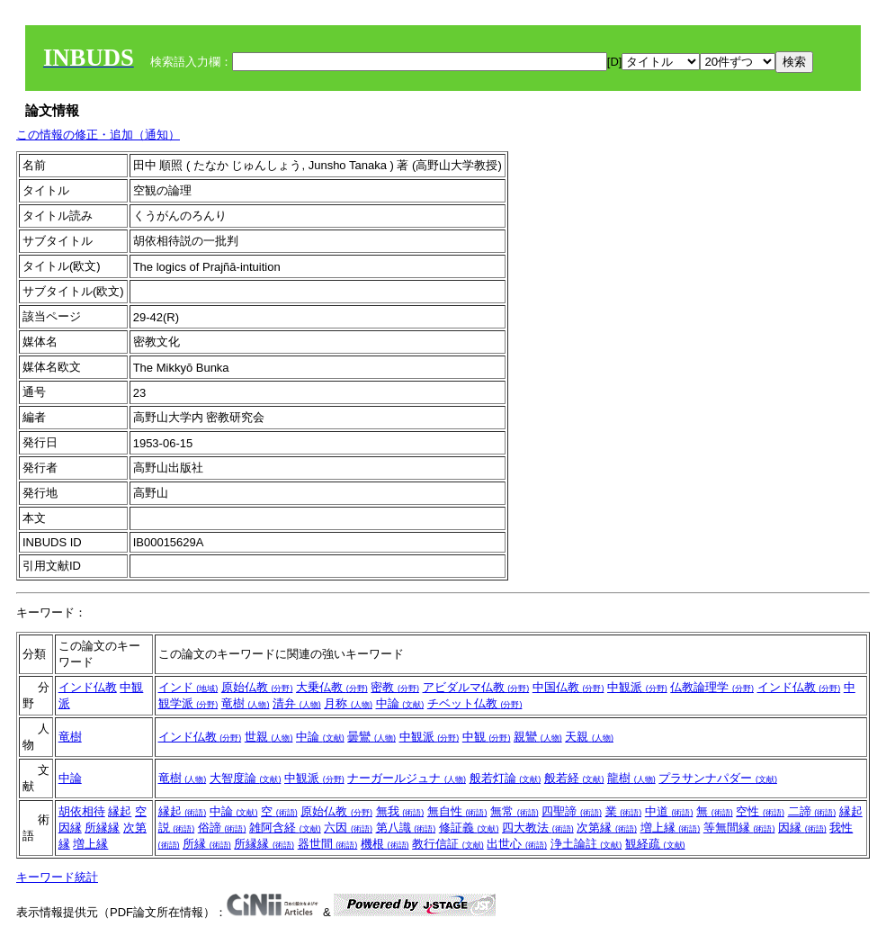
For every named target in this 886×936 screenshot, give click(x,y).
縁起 (119, 811)
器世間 (328, 843)
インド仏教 (87, 687)
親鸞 (538, 736)
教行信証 (448, 843)
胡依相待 (81, 811)
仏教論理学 (712, 687)
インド (188, 687)
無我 (400, 811)
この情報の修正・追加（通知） (98, 134)
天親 (589, 736)
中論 (400, 703)
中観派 (637, 687)
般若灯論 (505, 778)
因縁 (70, 827)
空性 (760, 811)
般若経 (574, 778)
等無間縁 (739, 827)
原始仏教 (257, 687)
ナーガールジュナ (406, 778)
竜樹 (245, 703)
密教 (395, 687)
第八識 (406, 827)
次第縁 (607, 827)
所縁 (207, 843)
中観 (486, 736)
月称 (348, 703)
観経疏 (655, 843)
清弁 (297, 703)
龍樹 (631, 778)
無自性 (457, 811)
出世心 (517, 843)
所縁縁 (102, 827)
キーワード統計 (57, 877)
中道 (669, 811)
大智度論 (246, 778)
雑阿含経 (285, 827)
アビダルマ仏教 (476, 687)
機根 (385, 843)
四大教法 (538, 827)
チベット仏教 (475, 703)
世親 (269, 736)
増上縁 (90, 843)
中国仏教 (568, 687)
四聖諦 (571, 811)
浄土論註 (586, 843)
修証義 (469, 827)
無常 (514, 811)
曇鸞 (371, 736)
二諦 (812, 811)
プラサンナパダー (717, 778)
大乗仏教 (332, 687)
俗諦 (222, 827)
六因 (348, 827)
